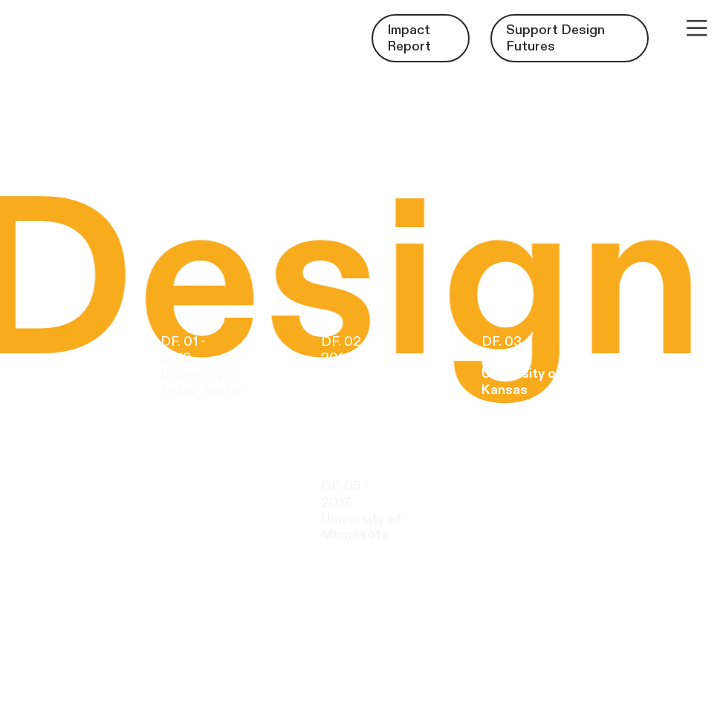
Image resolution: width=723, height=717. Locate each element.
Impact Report (409, 38)
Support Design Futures (555, 38)
